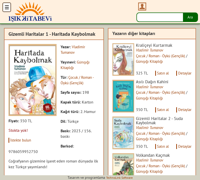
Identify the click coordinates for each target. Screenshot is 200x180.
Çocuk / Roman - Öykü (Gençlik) (165, 56)
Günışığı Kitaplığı (155, 61)
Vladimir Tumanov (152, 50)
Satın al (160, 76)
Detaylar (184, 76)
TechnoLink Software (119, 177)
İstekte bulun (22, 140)
